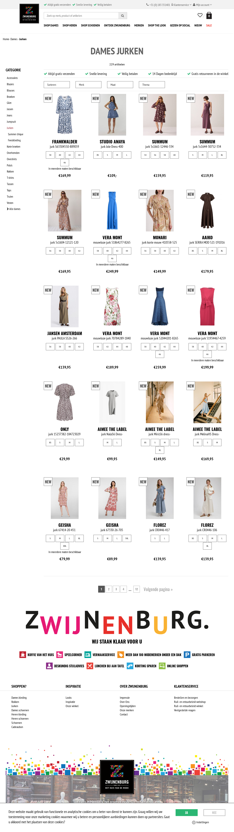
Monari (160, 237)
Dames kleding (19, 697)
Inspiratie (70, 702)
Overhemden (12, 136)
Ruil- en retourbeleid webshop (190, 702)
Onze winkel (72, 706)
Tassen (9, 161)
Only (64, 429)
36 (155, 154)
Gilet (8, 97)
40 (60, 154)
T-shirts (9, 156)
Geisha (64, 525)
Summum (160, 141)
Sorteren (51, 85)
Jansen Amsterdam (64, 333)
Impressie (125, 697)
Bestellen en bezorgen (186, 697)
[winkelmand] (208, 15)
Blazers (9, 82)
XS (98, 154)
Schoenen (16, 723)
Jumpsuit (10, 112)
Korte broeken (13, 131)
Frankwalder (64, 141)
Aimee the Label (112, 429)
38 (50, 154)
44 (79, 154)
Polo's (9, 146)
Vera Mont (112, 237)
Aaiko (207, 237)
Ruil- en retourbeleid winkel (188, 706)
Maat (113, 85)
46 (65, 162)
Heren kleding (18, 714)
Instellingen (200, 822)
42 (69, 154)
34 (145, 154)
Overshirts (11, 141)
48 (127, 346)
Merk (81, 85)
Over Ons (124, 702)
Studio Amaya (112, 141)
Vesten (9, 176)
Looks (69, 697)
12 (138, 589)
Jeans (8, 107)
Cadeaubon (17, 727)
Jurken (9, 116)
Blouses (10, 87)
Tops (8, 166)
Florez (160, 525)
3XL (126, 538)
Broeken (10, 92)
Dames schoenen (20, 710)
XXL (64, 545)
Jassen (9, 102)
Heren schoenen (20, 718)
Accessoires (12, 77)
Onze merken (127, 710)
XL (222, 154)
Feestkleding (16, 126)
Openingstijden (128, 706)
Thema (145, 85)
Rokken (9, 151)
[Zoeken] (122, 15)
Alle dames (13, 181)
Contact (124, 714)
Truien (9, 171)
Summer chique (18, 121)
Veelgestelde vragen (184, 710)
